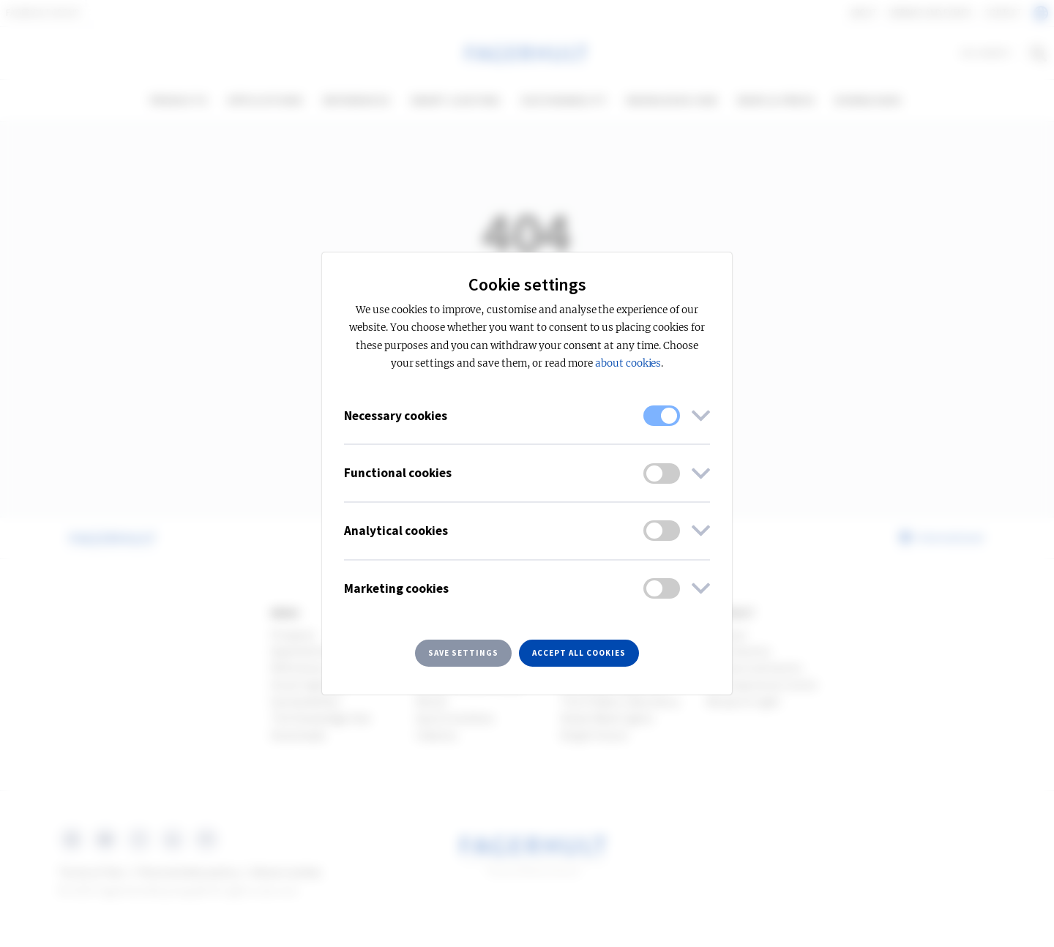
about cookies (628, 363)
